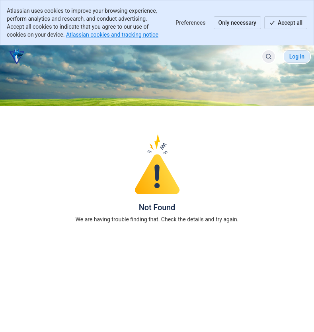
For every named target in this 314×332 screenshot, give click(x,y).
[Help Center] (16, 56)
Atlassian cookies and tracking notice (112, 34)
